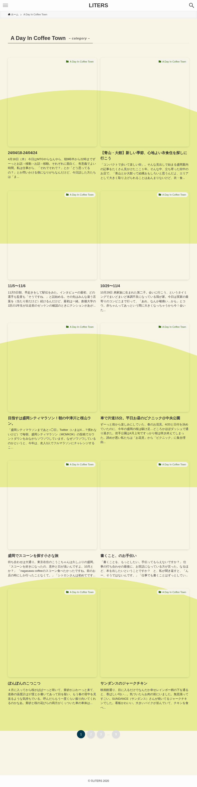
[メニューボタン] (5, 5)
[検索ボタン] (191, 5)
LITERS (98, 5)
